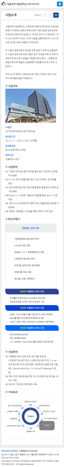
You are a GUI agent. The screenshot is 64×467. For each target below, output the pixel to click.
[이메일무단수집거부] (28, 451)
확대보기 (47, 425)
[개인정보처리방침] (9, 451)
